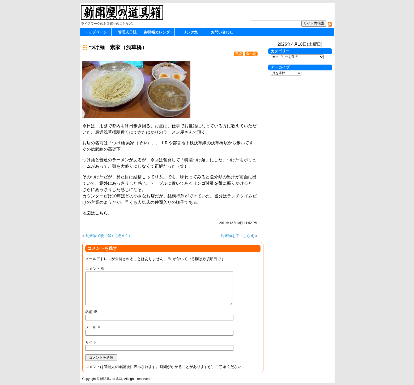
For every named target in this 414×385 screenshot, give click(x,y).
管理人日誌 (127, 32)
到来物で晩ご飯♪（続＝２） (109, 236)
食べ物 (251, 54)
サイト (90, 342)
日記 (238, 54)
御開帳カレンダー (159, 32)
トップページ (95, 32)
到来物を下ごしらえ (237, 236)
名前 (91, 312)
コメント (95, 268)
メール (93, 327)
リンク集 (190, 32)
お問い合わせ (222, 32)
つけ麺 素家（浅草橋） (118, 47)
